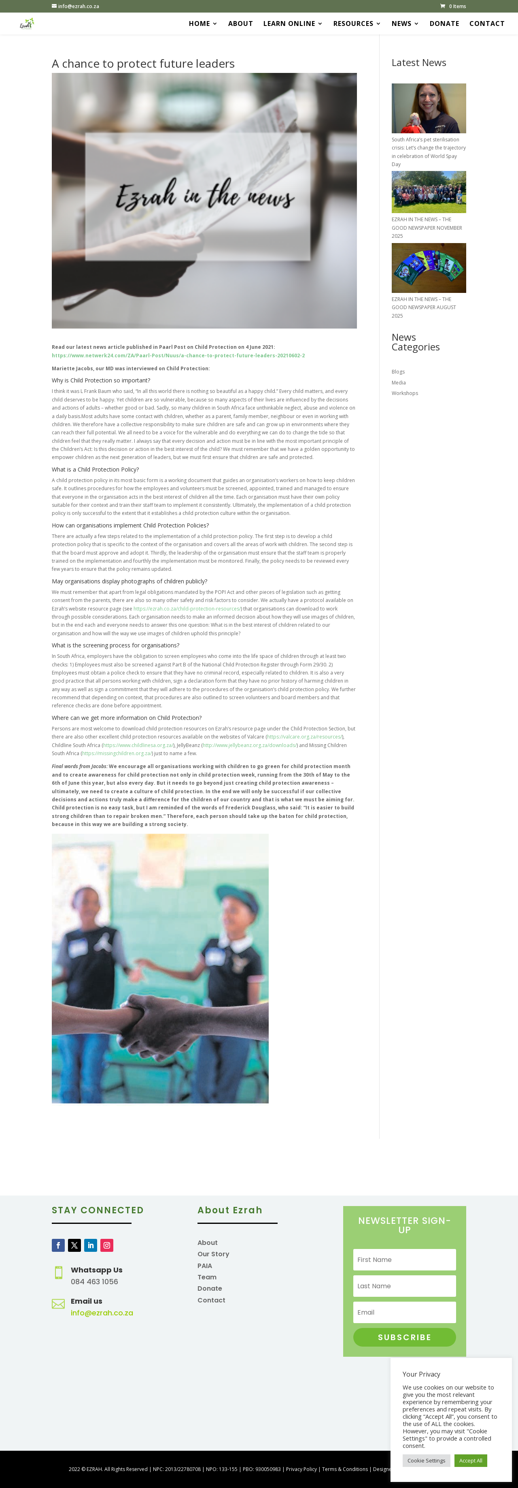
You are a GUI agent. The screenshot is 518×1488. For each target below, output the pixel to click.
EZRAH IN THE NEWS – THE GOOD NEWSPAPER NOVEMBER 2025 (427, 227)
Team (207, 1277)
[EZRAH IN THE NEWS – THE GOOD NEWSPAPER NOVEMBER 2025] (429, 193)
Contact (487, 24)
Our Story (213, 1254)
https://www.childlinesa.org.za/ (138, 745)
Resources (353, 24)
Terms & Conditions (345, 1469)
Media (399, 382)
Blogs (398, 371)
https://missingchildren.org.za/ (117, 753)
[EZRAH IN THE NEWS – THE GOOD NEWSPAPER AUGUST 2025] (429, 269)
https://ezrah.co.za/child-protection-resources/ (187, 608)
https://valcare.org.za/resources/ (304, 736)
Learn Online (289, 24)
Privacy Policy (301, 1469)
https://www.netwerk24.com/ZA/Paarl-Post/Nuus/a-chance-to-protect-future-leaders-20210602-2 (178, 355)
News (402, 24)
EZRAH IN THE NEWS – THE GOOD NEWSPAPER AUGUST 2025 (424, 307)
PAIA (204, 1265)
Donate (444, 24)
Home (199, 24)
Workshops (405, 393)
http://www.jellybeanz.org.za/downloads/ (250, 745)
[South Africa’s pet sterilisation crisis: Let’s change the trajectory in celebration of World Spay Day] (429, 109)
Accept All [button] (470, 1460)
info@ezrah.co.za (102, 1313)
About (240, 24)
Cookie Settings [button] (427, 1460)
